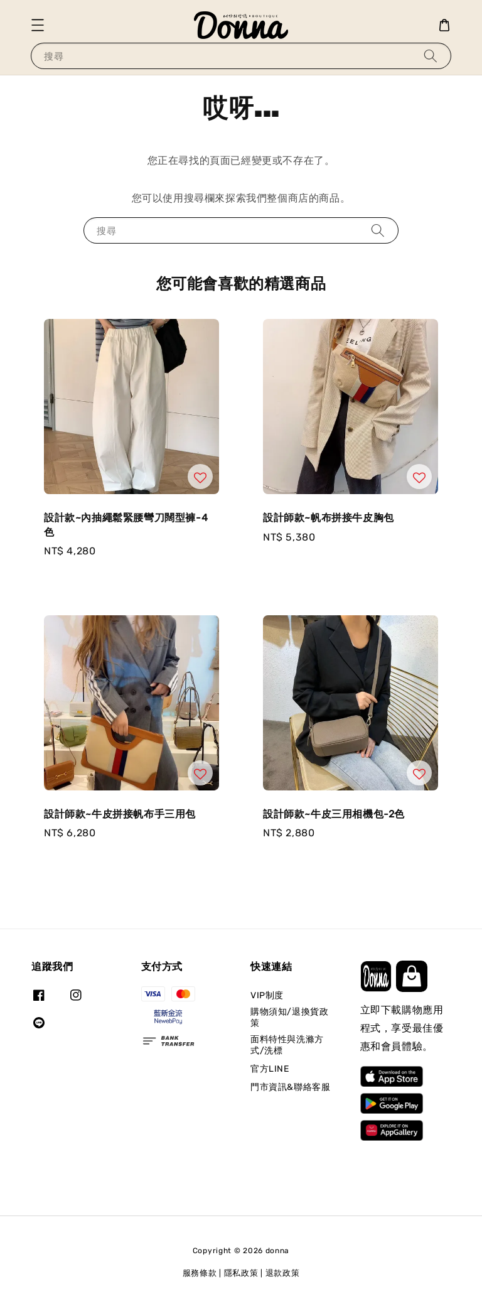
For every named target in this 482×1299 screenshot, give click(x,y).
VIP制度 (267, 995)
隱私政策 (241, 1273)
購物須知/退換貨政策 (289, 1017)
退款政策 (282, 1273)
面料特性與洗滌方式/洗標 (287, 1045)
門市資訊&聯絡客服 (290, 1087)
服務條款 (200, 1273)
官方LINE (269, 1069)
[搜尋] (430, 55)
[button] (37, 25)
